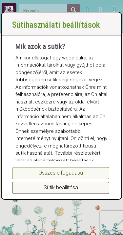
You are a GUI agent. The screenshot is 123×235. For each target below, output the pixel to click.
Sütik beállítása (61, 187)
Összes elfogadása (60, 173)
